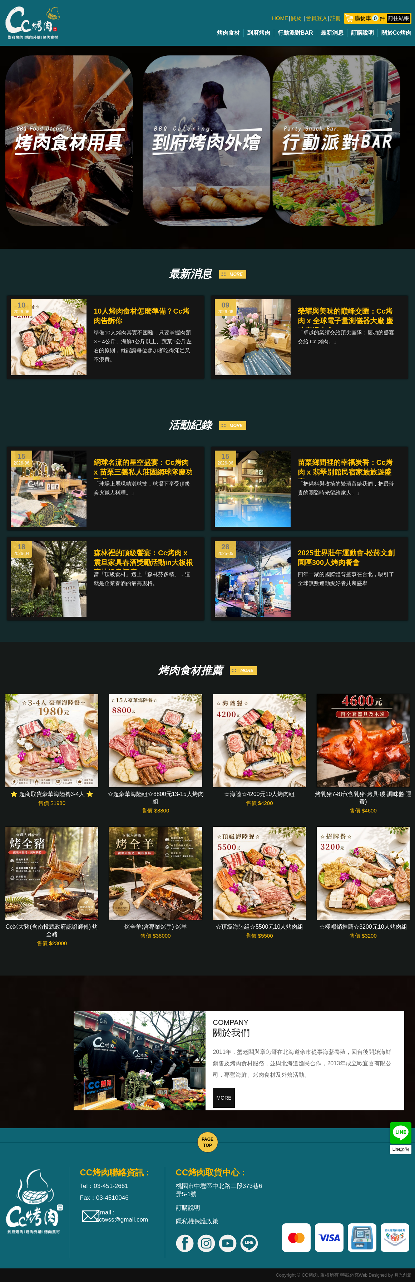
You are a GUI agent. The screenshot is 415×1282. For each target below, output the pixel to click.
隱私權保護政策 (197, 1221)
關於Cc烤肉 (396, 33)
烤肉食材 (228, 33)
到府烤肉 (258, 33)
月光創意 (402, 1275)
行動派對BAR (295, 33)
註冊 (335, 18)
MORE (236, 274)
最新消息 (332, 33)
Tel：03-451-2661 (104, 1186)
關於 (296, 18)
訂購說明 (362, 33)
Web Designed (373, 1275)
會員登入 (316, 18)
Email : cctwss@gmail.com (122, 1216)
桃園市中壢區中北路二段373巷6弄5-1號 (219, 1190)
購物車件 (382, 18)
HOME (280, 18)
